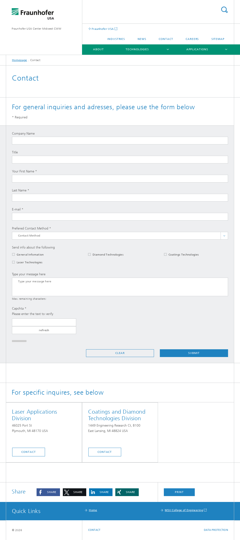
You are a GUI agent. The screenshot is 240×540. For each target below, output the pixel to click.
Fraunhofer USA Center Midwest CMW (36, 28)
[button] (48, 492)
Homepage (19, 60)
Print (179, 492)
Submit (193, 353)
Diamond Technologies (103, 254)
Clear (120, 353)
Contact (166, 39)
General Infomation (25, 254)
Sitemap (218, 39)
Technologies (137, 49)
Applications (197, 49)
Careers (192, 39)
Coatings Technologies (178, 254)
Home (93, 510)
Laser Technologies (24, 262)
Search (224, 10)
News (142, 39)
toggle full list (224, 236)
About (98, 49)
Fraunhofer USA (102, 28)
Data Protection (216, 530)
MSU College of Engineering (184, 510)
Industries (116, 39)
